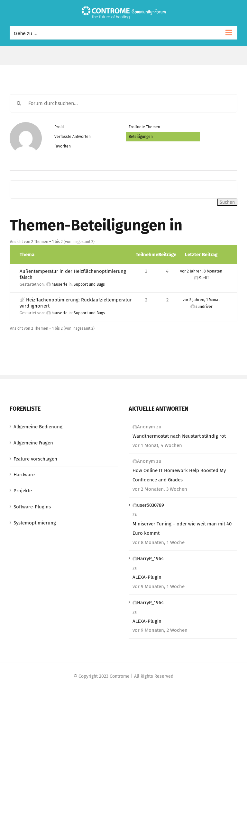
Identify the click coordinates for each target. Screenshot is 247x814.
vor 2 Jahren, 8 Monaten (201, 271)
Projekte (23, 491)
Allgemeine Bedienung (38, 427)
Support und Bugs (89, 284)
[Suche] (19, 103)
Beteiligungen (141, 136)
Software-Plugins (32, 507)
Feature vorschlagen (35, 459)
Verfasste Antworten (72, 136)
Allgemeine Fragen (33, 443)
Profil (59, 127)
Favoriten (62, 146)
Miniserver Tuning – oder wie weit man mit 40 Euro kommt (182, 528)
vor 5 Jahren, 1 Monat (201, 300)
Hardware (24, 475)
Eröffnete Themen (144, 127)
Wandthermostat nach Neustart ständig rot (179, 436)
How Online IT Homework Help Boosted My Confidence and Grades (179, 475)
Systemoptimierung (35, 523)
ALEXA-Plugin (147, 577)
